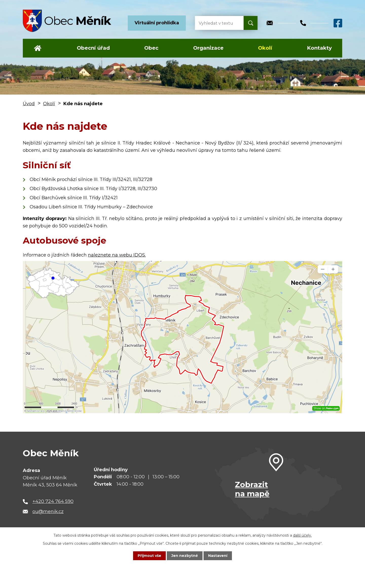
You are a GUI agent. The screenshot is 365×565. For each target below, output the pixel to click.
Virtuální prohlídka (157, 23)
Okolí (265, 48)
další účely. (302, 535)
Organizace (208, 48)
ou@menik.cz (48, 511)
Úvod (38, 48)
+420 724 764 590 (53, 501)
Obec (151, 48)
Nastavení (218, 555)
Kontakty (319, 48)
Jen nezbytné (185, 555)
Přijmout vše (149, 555)
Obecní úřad (93, 48)
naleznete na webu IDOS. (117, 255)
